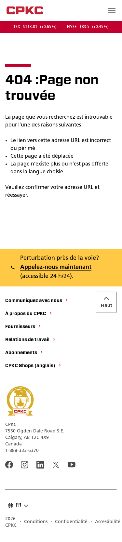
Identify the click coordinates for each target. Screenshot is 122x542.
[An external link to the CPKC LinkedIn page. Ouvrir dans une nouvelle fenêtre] (40, 465)
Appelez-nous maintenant (55, 267)
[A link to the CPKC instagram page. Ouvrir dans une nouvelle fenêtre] (25, 465)
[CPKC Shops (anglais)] (33, 366)
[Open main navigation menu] (111, 10)
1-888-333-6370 (22, 450)
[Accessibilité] (105, 522)
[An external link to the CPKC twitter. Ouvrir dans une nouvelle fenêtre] (56, 465)
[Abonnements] (24, 353)
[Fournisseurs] (23, 327)
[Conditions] (33, 522)
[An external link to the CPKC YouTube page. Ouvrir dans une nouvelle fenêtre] (71, 465)
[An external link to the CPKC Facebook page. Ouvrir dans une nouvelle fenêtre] (9, 465)
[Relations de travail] (30, 340)
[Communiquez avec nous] (37, 301)
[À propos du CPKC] (29, 314)
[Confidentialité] (69, 522)
